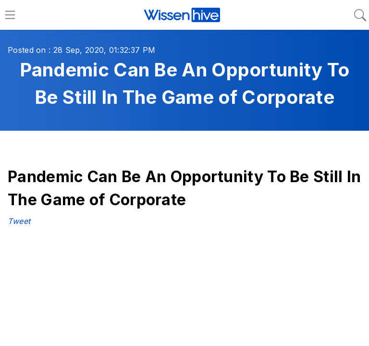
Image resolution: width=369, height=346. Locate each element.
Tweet (19, 221)
